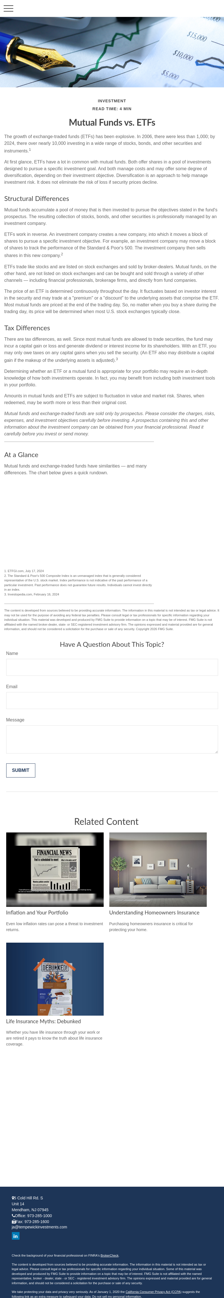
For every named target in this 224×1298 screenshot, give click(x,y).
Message (15, 719)
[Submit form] (20, 770)
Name (12, 653)
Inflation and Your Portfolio (37, 912)
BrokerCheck (110, 1255)
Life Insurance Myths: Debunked (43, 1021)
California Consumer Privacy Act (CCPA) (154, 1291)
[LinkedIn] (15, 1236)
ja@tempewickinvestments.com (39, 1227)
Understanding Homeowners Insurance (154, 912)
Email (12, 686)
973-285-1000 (39, 1215)
